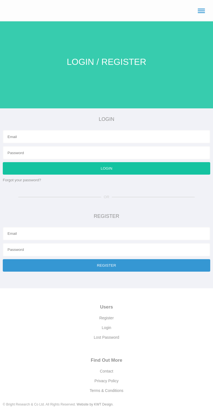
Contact (106, 371)
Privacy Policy (106, 381)
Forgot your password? (22, 180)
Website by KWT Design (95, 404)
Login (106, 327)
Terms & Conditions (106, 390)
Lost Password (106, 337)
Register (106, 318)
